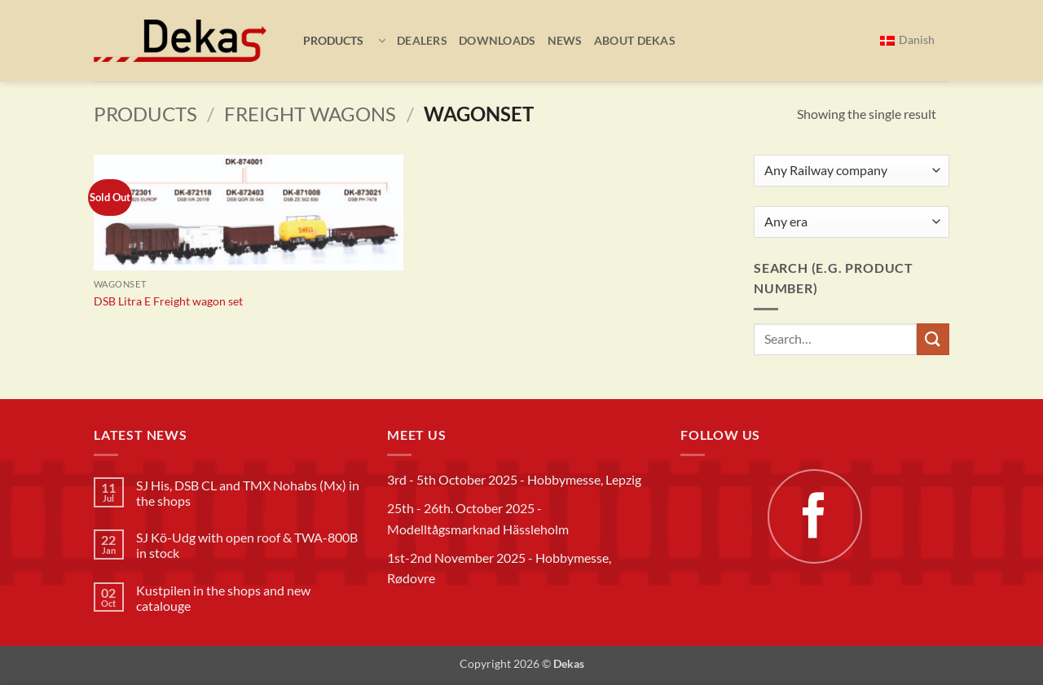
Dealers (422, 40)
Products (145, 113)
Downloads (497, 40)
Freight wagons (310, 113)
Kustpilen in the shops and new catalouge (223, 597)
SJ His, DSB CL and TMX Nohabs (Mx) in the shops (247, 492)
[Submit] (933, 339)
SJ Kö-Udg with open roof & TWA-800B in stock (247, 544)
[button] (338, 40)
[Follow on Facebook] (815, 516)
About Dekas (635, 40)
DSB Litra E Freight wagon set (168, 301)
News (565, 40)
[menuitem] (907, 40)
